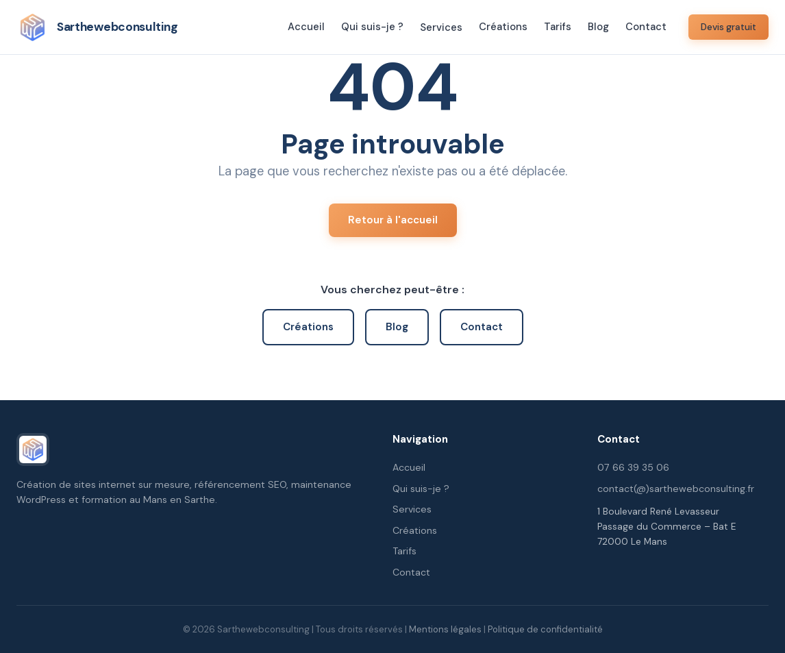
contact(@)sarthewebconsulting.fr (675, 488)
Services (441, 27)
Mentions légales (445, 629)
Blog (598, 27)
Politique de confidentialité (545, 629)
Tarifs (557, 27)
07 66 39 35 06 (633, 467)
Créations (503, 27)
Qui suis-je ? (372, 27)
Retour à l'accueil (393, 220)
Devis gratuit (728, 27)
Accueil (306, 27)
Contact (645, 27)
